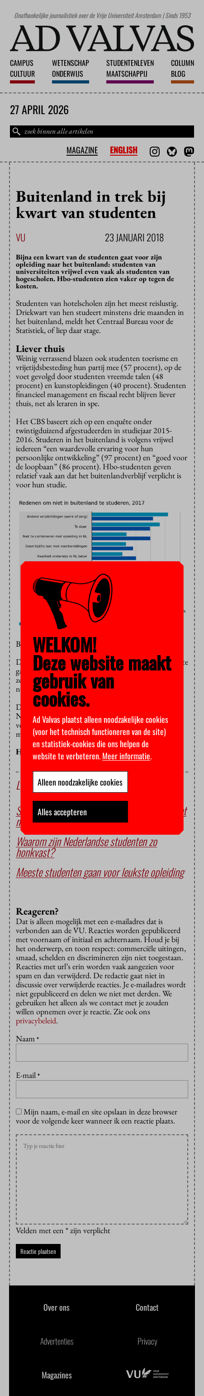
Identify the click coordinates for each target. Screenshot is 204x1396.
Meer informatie (126, 756)
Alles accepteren (62, 812)
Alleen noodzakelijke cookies (80, 782)
